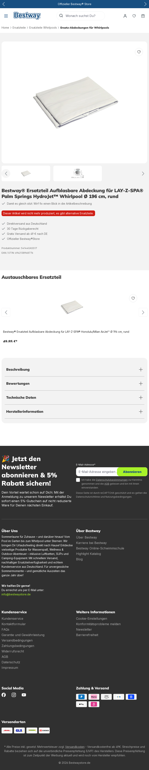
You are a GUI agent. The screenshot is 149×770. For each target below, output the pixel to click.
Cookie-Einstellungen (91, 618)
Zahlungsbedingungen (18, 646)
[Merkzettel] (134, 15)
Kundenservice (12, 618)
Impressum (10, 668)
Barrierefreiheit (87, 635)
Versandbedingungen (17, 640)
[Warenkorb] (143, 15)
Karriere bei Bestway (91, 543)
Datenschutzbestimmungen (112, 479)
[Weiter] (143, 173)
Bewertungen (17, 383)
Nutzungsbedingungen (118, 496)
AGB (106, 483)
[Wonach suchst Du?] (85, 15)
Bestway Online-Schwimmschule (100, 548)
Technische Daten (21, 397)
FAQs (5, 629)
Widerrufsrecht (13, 651)
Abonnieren (132, 472)
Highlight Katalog (88, 554)
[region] (74, 111)
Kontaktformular (14, 624)
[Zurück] (6, 173)
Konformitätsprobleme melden (98, 624)
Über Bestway (86, 537)
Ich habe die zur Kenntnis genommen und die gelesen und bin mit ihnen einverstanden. (111, 483)
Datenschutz (11, 662)
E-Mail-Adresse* (85, 464)
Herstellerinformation (24, 411)
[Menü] (6, 15)
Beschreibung (18, 369)
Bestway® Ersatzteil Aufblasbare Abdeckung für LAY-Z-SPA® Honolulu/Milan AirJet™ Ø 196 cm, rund (66, 331)
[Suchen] (61, 15)
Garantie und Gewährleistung (23, 635)
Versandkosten (75, 746)
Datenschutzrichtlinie (88, 496)
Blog (79, 559)
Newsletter (84, 629)
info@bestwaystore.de (16, 594)
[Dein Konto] (125, 15)
